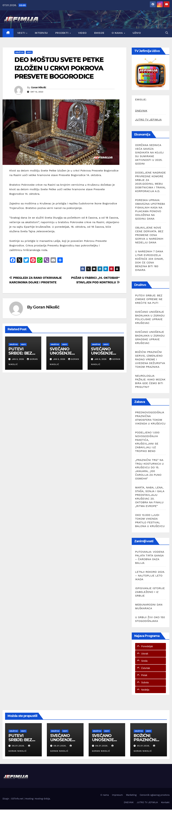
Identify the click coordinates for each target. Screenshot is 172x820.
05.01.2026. (144, 746)
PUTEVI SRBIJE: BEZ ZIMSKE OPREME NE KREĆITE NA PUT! (149, 299)
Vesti (21, 32)
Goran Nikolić (38, 87)
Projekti (62, 32)
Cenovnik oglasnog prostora (154, 795)
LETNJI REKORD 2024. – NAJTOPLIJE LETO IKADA (150, 575)
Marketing (131, 795)
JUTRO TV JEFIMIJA (148, 119)
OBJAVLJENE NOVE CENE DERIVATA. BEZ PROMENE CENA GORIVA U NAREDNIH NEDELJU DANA (149, 235)
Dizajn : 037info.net (13, 798)
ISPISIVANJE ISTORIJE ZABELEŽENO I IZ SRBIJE (150, 592)
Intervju (41, 32)
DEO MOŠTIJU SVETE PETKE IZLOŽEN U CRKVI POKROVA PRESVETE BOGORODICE (59, 68)
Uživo (137, 32)
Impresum (117, 795)
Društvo (19, 52)
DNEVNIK (141, 110)
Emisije (99, 32)
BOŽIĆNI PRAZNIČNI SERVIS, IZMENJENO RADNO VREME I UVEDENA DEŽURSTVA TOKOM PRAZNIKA (150, 359)
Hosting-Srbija (42, 798)
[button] (166, 32)
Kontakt (165, 802)
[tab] (150, 646)
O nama (118, 32)
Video (82, 32)
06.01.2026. (19, 746)
